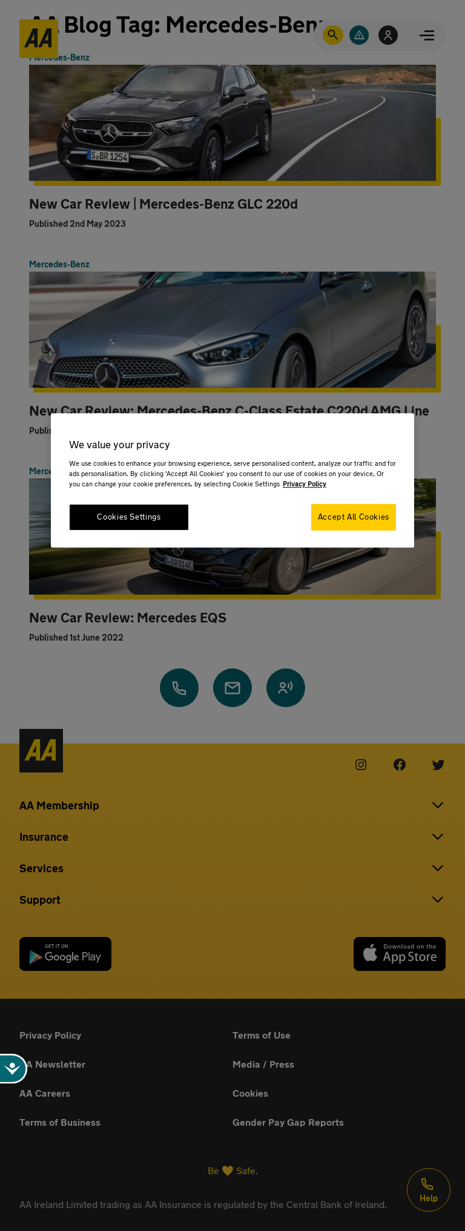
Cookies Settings (128, 516)
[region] (232, 480)
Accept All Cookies (353, 516)
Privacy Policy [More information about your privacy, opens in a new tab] (304, 484)
